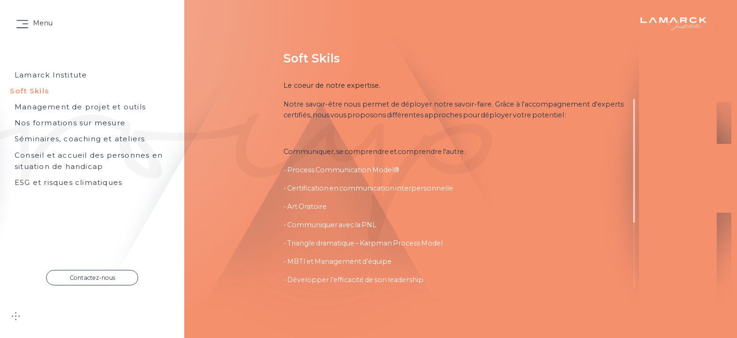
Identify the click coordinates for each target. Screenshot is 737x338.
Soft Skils (29, 90)
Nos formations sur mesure (70, 122)
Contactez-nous (92, 277)
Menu (43, 23)
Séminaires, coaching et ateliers (80, 138)
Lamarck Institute (51, 74)
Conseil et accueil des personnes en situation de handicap (89, 161)
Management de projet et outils (80, 106)
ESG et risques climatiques (68, 182)
